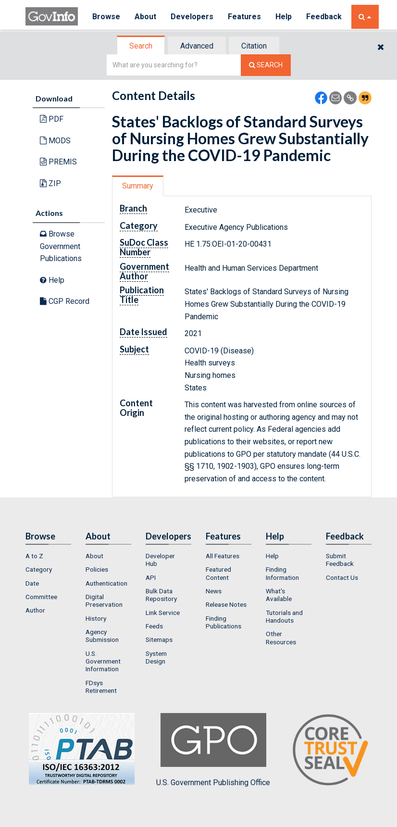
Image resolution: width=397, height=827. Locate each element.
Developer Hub (160, 559)
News (214, 591)
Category (38, 569)
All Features (222, 556)
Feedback (324, 16)
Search (140, 45)
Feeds (154, 626)
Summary (137, 185)
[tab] (141, 46)
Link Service (163, 612)
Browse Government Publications (61, 246)
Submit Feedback (340, 559)
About (145, 16)
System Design (156, 657)
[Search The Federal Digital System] (266, 65)
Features (244, 16)
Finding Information (282, 573)
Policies (97, 569)
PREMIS (58, 161)
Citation (254, 45)
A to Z (34, 556)
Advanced (196, 45)
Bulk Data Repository (161, 594)
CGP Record (64, 301)
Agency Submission (102, 635)
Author (35, 610)
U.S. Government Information (103, 661)
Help (283, 16)
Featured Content (218, 573)
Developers (192, 16)
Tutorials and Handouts (284, 616)
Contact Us (342, 577)
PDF (51, 119)
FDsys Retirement (101, 686)
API (151, 577)
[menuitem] (48, 556)
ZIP (50, 183)
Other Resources (281, 637)
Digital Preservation (104, 600)
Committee (41, 597)
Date (32, 583)
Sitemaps (159, 639)
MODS (55, 140)
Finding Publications (223, 622)
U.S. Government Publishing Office (213, 750)
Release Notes (226, 604)
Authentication (106, 583)
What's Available (279, 594)
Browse (106, 16)
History (96, 618)
